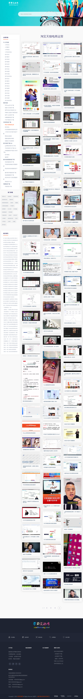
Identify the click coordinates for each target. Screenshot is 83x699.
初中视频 (15, 208)
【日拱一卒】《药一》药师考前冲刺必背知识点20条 (10, 339)
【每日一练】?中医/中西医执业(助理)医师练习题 (10, 343)
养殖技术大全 (7, 181)
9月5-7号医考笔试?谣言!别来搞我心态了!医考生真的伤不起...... (10, 305)
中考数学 (12, 205)
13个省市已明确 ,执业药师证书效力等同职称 (10, 238)
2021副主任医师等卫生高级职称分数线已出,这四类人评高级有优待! (10, 240)
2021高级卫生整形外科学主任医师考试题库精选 (10, 284)
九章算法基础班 (5, 205)
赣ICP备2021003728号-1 (43, 696)
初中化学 (6, 64)
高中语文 (6, 78)
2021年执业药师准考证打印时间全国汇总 (10, 257)
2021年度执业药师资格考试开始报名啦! (10, 255)
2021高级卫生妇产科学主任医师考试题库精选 (10, 280)
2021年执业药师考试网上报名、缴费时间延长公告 (10, 265)
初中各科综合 (7, 76)
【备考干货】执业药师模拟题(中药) (10, 324)
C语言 (16, 218)
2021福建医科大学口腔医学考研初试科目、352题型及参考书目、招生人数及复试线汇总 (10, 278)
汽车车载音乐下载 (8, 120)
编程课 (5, 157)
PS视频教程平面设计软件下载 (10, 151)
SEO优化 (6, 127)
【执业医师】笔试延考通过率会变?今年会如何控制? (10, 334)
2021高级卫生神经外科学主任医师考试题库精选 (10, 290)
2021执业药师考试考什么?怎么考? (10, 273)
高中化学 (6, 90)
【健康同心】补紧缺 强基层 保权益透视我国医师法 (10, 320)
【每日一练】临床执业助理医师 (9, 349)
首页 (57, 4)
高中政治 (6, 86)
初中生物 (6, 74)
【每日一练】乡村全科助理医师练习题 (10, 351)
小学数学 (6, 47)
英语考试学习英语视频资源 (10, 178)
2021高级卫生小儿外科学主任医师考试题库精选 (10, 282)
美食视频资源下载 (8, 162)
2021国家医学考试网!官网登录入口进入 (10, 244)
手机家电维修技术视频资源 (10, 165)
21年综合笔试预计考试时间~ (9, 297)
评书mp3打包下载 (8, 105)
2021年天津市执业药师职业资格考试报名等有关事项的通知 (10, 248)
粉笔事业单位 (4, 199)
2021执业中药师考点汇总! (8, 269)
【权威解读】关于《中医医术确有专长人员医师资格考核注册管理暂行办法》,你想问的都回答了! (10, 341)
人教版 (14, 221)
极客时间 (11, 199)
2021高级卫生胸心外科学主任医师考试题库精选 (10, 292)
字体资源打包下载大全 (9, 148)
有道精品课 (4, 212)
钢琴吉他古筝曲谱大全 (9, 110)
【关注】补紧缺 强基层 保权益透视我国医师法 (10, 322)
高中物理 (6, 88)
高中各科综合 (7, 100)
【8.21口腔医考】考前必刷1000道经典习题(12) (10, 315)
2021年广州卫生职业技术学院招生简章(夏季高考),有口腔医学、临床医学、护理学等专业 (10, 252)
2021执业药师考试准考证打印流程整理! (10, 271)
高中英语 (6, 83)
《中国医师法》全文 (7, 307)
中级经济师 (4, 215)
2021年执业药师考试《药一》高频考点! (10, 261)
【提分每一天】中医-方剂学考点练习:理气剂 (10, 336)
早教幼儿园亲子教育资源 (10, 112)
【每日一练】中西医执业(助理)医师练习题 (10, 347)
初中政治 (6, 66)
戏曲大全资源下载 (8, 107)
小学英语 (6, 49)
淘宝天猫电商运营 (8, 124)
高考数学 (4, 208)
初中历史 (6, 69)
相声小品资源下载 (8, 115)
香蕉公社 (4, 196)
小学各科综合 (7, 52)
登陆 (62, 4)
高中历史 (6, 93)
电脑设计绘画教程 (8, 141)
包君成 (11, 202)
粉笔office (16, 196)
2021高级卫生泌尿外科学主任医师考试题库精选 (10, 286)
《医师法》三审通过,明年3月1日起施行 (10, 309)
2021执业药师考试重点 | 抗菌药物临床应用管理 (10, 276)
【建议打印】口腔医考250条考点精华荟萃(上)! (10, 330)
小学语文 (6, 44)
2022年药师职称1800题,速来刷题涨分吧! (10, 294)
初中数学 (6, 57)
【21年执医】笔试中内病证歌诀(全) (10, 313)
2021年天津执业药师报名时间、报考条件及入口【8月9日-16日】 (10, 250)
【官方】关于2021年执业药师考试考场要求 (10, 326)
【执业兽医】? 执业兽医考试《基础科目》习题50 (10, 332)
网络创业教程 (7, 136)
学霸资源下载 (7, 186)
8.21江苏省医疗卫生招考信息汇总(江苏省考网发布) (10, 301)
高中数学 (6, 81)
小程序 (9, 221)
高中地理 (6, 98)
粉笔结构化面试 (5, 202)
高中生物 (6, 95)
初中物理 (6, 61)
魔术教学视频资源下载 (9, 172)
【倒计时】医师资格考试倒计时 (9, 318)
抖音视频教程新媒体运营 (10, 129)
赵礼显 (10, 215)
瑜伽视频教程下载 (8, 175)
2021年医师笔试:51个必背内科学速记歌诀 (10, 246)
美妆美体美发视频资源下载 (10, 169)
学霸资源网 (20, 696)
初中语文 (6, 54)
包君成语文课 (10, 218)
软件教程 (6, 154)
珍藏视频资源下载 (8, 117)
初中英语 (6, 59)
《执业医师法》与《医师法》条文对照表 (10, 311)
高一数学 (9, 208)
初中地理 (6, 71)
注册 (68, 4)
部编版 (16, 202)
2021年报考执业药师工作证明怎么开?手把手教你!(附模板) (10, 267)
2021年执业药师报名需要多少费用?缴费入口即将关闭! (10, 259)
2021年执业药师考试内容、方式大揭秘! (10, 263)
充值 (73, 4)
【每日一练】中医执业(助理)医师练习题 (10, 345)
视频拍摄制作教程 (8, 138)
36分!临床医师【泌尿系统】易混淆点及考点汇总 (10, 299)
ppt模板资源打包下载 (9, 145)
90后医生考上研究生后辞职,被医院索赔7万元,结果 (10, 303)
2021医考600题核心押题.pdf (9, 242)
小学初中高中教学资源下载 (10, 132)
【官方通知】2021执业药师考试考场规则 (10, 328)
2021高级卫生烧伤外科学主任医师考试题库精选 (10, 288)
